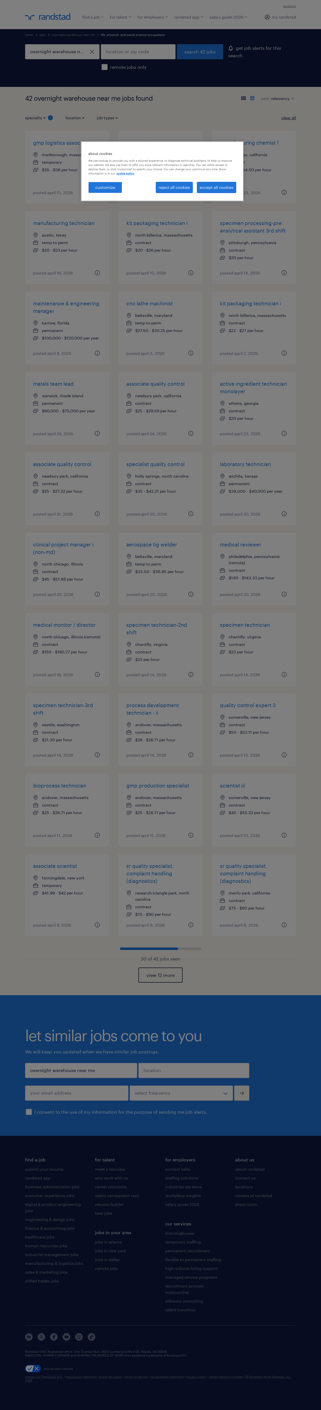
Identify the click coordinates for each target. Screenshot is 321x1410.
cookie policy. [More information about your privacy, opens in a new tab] (125, 173)
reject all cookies (174, 187)
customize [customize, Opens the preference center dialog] (105, 187)
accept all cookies (216, 187)
